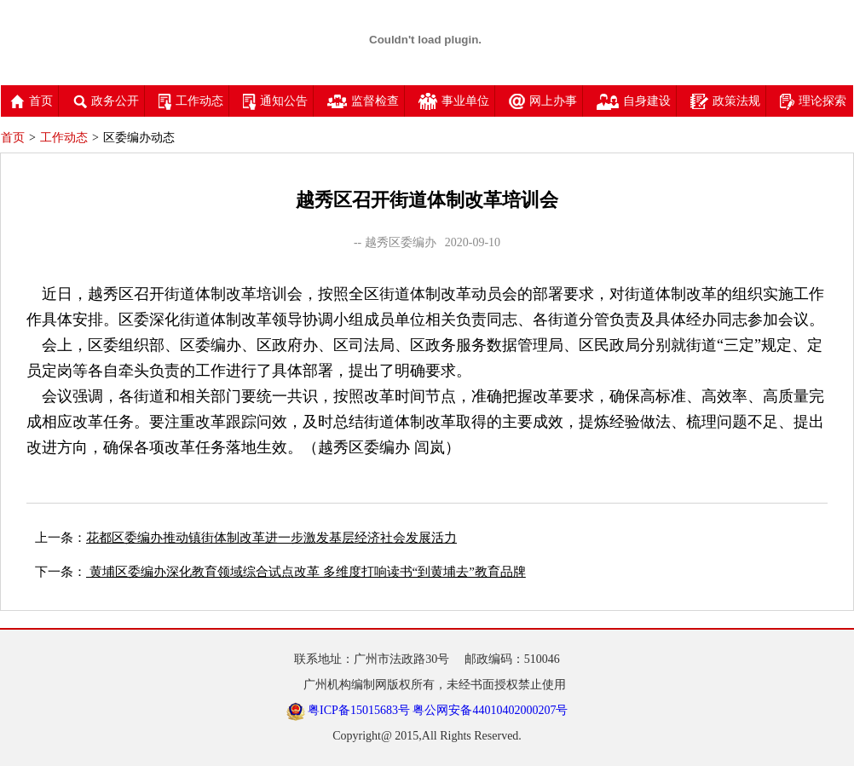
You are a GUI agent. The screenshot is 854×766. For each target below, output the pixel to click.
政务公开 (105, 101)
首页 (31, 101)
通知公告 (275, 101)
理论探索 (813, 101)
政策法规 (725, 101)
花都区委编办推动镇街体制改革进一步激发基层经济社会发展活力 (271, 537)
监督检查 (363, 101)
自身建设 (634, 101)
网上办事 (543, 101)
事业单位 (453, 101)
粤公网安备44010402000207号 (490, 710)
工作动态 (191, 101)
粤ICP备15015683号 (359, 710)
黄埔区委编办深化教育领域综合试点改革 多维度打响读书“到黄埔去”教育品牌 (306, 572)
